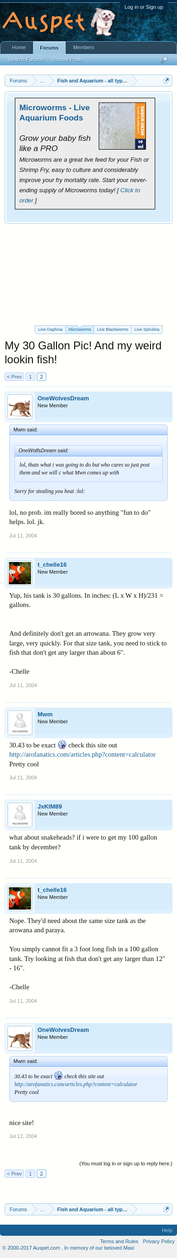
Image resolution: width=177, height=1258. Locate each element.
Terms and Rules (119, 1241)
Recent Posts (67, 59)
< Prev (14, 376)
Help (167, 1230)
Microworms (80, 329)
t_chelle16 (52, 564)
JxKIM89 (50, 806)
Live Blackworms (112, 329)
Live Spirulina (146, 329)
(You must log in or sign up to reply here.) (125, 1163)
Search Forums (25, 59)
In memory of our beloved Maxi (99, 1248)
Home (18, 47)
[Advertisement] (88, 274)
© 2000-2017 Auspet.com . (32, 1248)
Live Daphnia (50, 329)
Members (84, 47)
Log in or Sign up (144, 7)
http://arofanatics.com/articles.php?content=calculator (82, 754)
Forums (49, 48)
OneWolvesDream (63, 398)
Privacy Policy (159, 1241)
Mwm (45, 714)
